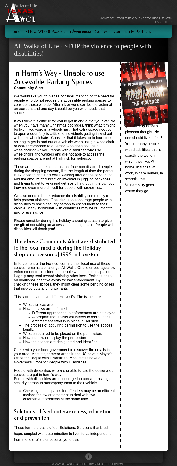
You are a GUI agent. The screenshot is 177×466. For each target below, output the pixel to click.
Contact (102, 31)
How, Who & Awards (46, 31)
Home (15, 31)
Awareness (81, 31)
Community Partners (132, 31)
